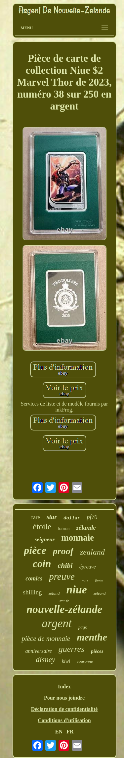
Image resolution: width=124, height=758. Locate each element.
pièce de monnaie (45, 639)
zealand (92, 552)
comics (33, 578)
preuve (62, 576)
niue (76, 589)
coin (42, 563)
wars (84, 580)
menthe (92, 637)
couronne (85, 661)
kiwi (66, 661)
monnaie (77, 538)
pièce (35, 550)
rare (35, 517)
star (52, 516)
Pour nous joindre (64, 698)
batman (63, 528)
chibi (65, 565)
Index (64, 686)
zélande (86, 527)
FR (69, 731)
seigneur (45, 539)
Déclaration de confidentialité (64, 709)
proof (63, 551)
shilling (32, 592)
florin (99, 580)
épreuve (87, 566)
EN (58, 731)
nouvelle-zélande (64, 609)
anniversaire (38, 651)
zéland (54, 593)
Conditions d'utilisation (64, 720)
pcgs (82, 627)
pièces (97, 651)
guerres (71, 649)
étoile (42, 526)
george (64, 600)
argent (57, 623)
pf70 (92, 517)
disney (45, 659)
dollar (71, 518)
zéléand (100, 593)
